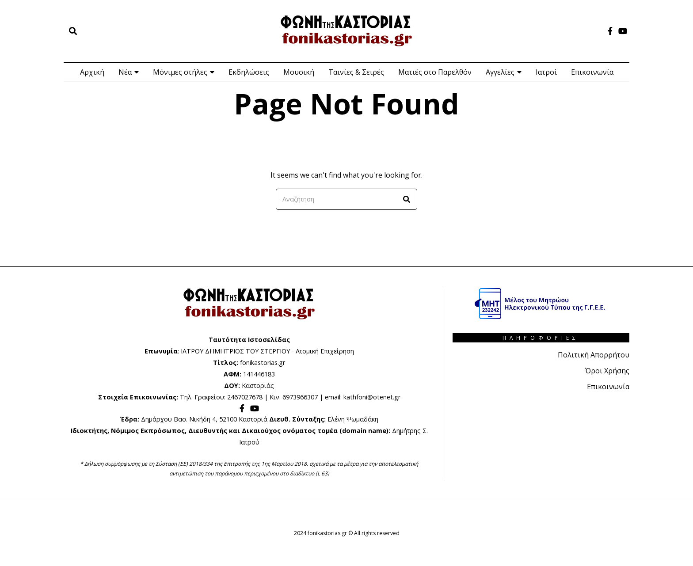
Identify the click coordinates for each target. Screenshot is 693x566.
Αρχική (92, 72)
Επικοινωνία (592, 72)
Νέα (125, 72)
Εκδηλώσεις (248, 72)
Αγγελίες (500, 72)
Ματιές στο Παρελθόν (435, 72)
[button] (406, 199)
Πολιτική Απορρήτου (593, 355)
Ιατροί (546, 72)
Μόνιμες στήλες (180, 72)
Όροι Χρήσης (607, 371)
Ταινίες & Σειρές (356, 72)
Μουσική (298, 72)
